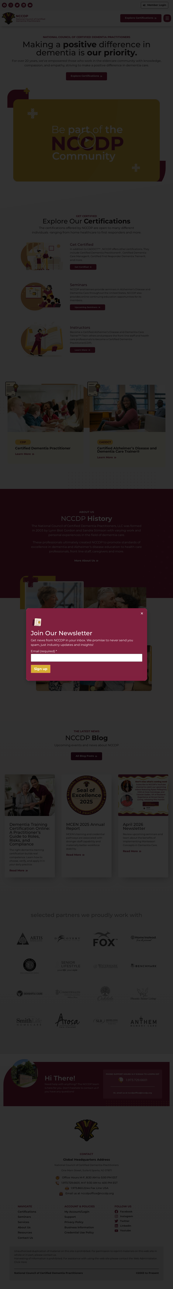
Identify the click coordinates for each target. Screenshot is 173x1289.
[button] (141, 613)
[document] (86, 644)
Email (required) (44, 651)
